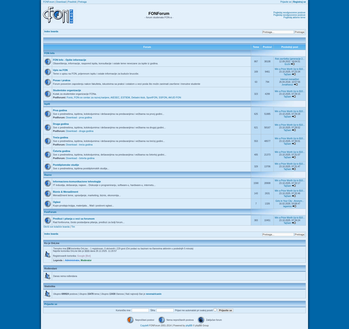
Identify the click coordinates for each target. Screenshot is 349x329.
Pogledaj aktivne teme (294, 17)
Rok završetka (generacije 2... (289, 59)
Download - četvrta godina (80, 158)
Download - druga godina (79, 131)
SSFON (163, 97)
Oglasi (57, 202)
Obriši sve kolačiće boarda (56, 227)
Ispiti (47, 104)
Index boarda (51, 31)
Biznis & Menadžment (65, 191)
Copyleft (144, 325)
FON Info (49, 53)
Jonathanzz (287, 84)
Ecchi (287, 64)
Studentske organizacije (67, 90)
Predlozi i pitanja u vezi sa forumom (74, 218)
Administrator (72, 260)
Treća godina (60, 137)
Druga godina (61, 124)
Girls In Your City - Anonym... (290, 201)
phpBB (189, 325)
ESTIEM (125, 97)
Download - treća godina (79, 144)
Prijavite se (285, 2)
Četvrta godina (61, 151)
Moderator (86, 260)
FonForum (50, 212)
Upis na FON (60, 70)
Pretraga (82, 2)
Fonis (70, 97)
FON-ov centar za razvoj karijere (91, 97)
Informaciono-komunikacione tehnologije (77, 181)
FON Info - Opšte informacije (69, 60)
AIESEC (115, 97)
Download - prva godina (79, 117)
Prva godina (60, 110)
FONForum (48, 2)
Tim (73, 227)
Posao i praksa (61, 80)
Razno (48, 175)
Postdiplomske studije (66, 164)
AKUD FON (174, 97)
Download (61, 2)
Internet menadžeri (289, 79)
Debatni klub (138, 97)
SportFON (151, 97)
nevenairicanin (153, 294)
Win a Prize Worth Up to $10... (290, 69)
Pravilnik (72, 2)
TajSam (287, 74)
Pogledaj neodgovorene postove (289, 12)
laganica (287, 206)
